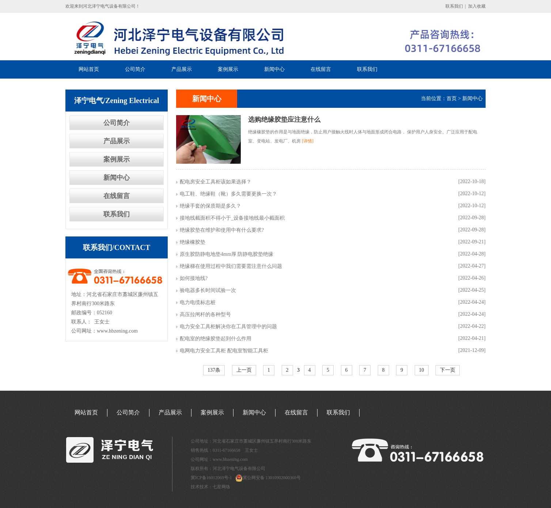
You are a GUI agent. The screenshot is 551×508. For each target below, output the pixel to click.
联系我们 (454, 6)
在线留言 (321, 69)
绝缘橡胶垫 (192, 242)
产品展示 (181, 69)
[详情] (308, 141)
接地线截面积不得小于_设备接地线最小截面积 (232, 218)
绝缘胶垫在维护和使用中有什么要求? (222, 230)
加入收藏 (477, 6)
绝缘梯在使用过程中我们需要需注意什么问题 (231, 266)
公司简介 (135, 69)
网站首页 (89, 69)
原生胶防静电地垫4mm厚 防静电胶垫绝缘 (226, 254)
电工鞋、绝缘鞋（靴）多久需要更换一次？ (228, 194)
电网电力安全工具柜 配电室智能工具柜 (224, 350)
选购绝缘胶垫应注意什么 (284, 119)
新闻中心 (274, 69)
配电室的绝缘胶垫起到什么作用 (215, 338)
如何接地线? (194, 278)
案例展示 (228, 69)
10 (421, 370)
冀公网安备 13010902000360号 (272, 477)
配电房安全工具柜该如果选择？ (215, 182)
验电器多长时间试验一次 (208, 290)
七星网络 (221, 486)
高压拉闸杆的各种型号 (205, 314)
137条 (214, 370)
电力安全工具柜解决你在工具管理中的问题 (228, 326)
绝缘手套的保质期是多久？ (210, 206)
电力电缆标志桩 (198, 302)
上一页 (244, 370)
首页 (451, 98)
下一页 (447, 370)
